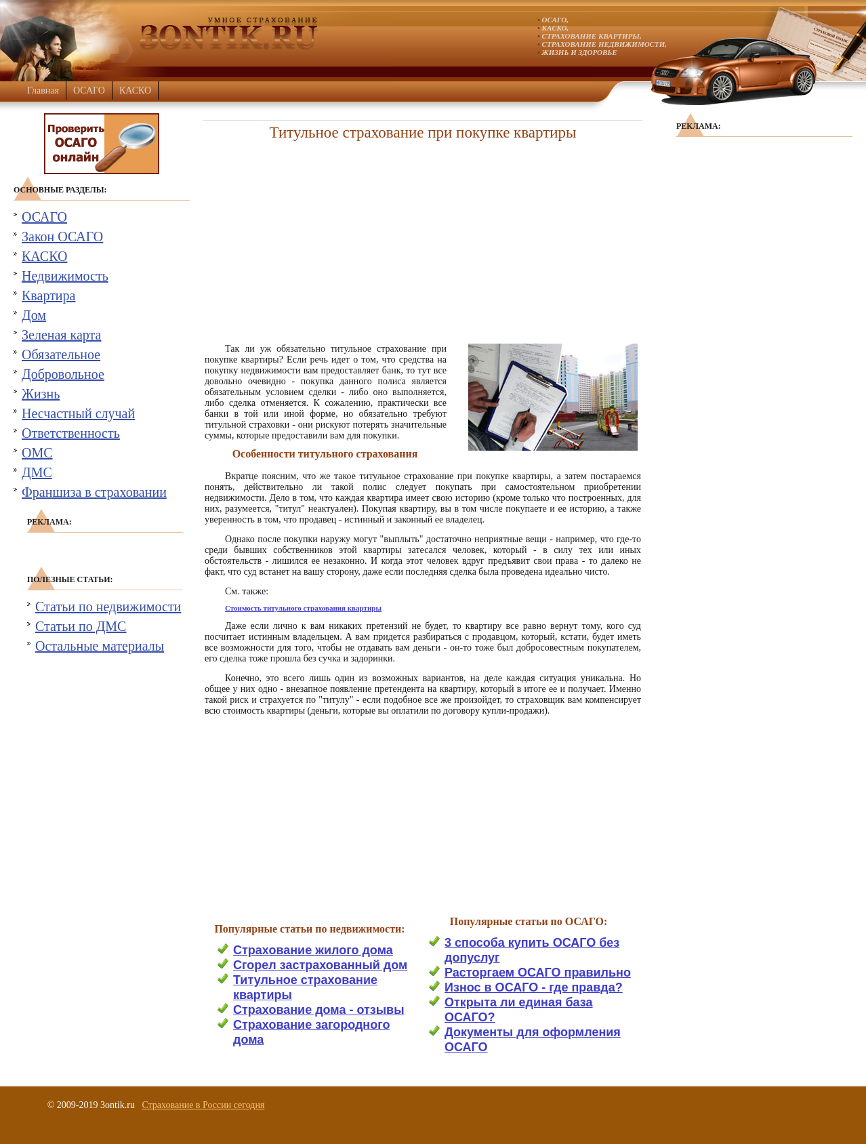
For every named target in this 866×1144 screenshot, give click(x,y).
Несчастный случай (78, 413)
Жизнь (41, 393)
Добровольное (63, 374)
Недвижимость (65, 275)
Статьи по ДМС (80, 626)
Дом (34, 315)
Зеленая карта (61, 334)
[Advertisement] (422, 238)
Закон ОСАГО (62, 236)
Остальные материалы (99, 645)
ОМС (37, 452)
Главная (43, 90)
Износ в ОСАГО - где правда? (534, 987)
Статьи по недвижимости (108, 606)
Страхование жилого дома (313, 950)
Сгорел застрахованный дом (320, 965)
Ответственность (71, 433)
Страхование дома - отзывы (319, 1010)
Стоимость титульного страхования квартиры (303, 608)
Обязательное (61, 354)
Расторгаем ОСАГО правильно (538, 972)
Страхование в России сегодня (203, 1105)
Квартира (48, 295)
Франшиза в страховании (94, 492)
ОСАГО (89, 90)
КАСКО (135, 90)
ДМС (37, 472)
